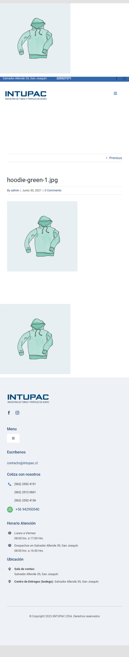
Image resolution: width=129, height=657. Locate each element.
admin (15, 190)
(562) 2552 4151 (25, 484)
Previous (115, 158)
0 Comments (53, 190)
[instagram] (124, 78)
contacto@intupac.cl (22, 463)
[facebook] (116, 78)
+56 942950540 (27, 509)
